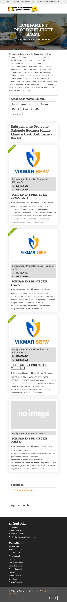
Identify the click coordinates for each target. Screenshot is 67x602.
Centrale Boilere (15, 566)
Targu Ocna (16, 114)
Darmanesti (46, 104)
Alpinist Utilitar (15, 576)
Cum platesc (14, 527)
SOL (15, 594)
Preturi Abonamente (17, 530)
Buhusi (23, 104)
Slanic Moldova (37, 109)
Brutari (12, 559)
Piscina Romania (15, 582)
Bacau (14, 104)
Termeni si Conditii (16, 534)
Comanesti (33, 104)
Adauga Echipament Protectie (47, 2)
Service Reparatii (15, 569)
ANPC (11, 594)
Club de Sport (14, 553)
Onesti (25, 109)
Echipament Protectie (27, 39)
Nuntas (12, 572)
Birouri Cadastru (15, 549)
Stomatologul (14, 556)
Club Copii (13, 579)
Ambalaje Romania (16, 562)
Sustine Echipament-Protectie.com (22, 537)
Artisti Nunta (14, 546)
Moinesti (15, 109)
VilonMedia (35, 591)
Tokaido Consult (48, 591)
